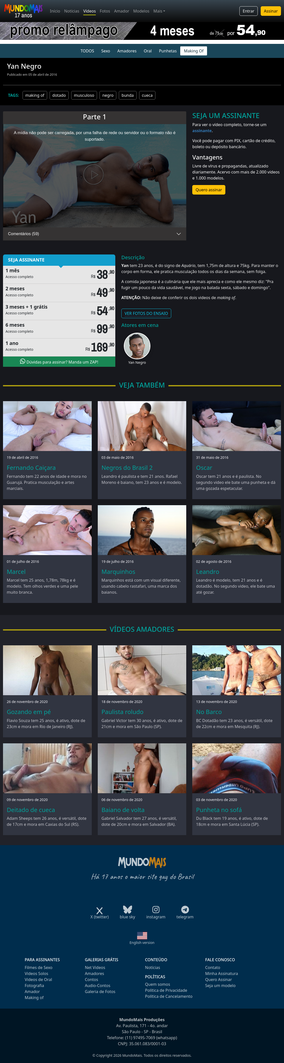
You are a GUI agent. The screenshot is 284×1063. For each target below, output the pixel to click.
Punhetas (168, 51)
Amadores (127, 51)
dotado (59, 95)
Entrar (248, 11)
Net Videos (95, 967)
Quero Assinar (218, 979)
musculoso (84, 95)
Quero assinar (209, 190)
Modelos (141, 11)
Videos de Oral (38, 979)
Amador (121, 11)
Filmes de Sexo (39, 967)
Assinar (271, 11)
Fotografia (34, 985)
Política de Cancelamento (169, 996)
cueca (147, 95)
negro (108, 95)
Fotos (105, 11)
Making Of (194, 51)
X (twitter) (99, 915)
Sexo (105, 51)
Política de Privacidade (166, 990)
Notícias (71, 11)
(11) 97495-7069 (140, 1037)
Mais (157, 11)
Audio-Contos (98, 985)
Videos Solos (36, 973)
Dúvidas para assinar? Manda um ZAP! (59, 361)
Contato (212, 967)
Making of (34, 997)
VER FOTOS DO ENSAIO (146, 313)
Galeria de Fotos (100, 991)
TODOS (87, 51)
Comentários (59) (23, 234)
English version (142, 942)
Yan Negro (137, 362)
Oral (148, 51)
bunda (128, 95)
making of (34, 95)
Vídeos (89, 11)
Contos (91, 979)
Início (55, 11)
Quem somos (157, 984)
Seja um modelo (220, 985)
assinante (202, 130)
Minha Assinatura (221, 973)
